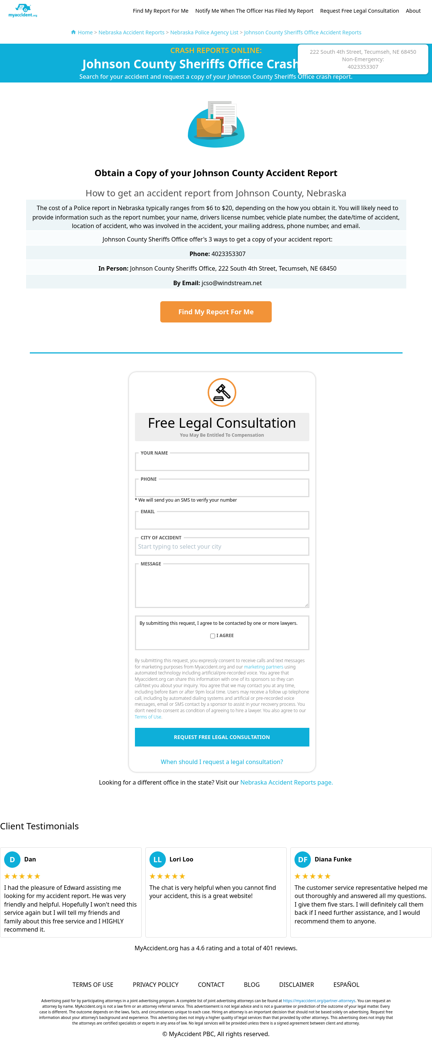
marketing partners (263, 667)
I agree (225, 636)
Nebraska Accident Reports (131, 32)
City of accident (161, 538)
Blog (252, 985)
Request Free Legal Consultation (359, 10)
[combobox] (222, 546)
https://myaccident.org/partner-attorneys (319, 1000)
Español (347, 985)
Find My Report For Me (161, 10)
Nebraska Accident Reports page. (286, 782)
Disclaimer (296, 985)
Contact (211, 985)
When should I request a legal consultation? (222, 762)
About (413, 10)
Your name (154, 453)
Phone (149, 479)
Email (148, 511)
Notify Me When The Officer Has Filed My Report (254, 10)
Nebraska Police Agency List (204, 32)
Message (151, 564)
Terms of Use (148, 717)
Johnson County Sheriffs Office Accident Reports (303, 32)
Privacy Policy (155, 985)
